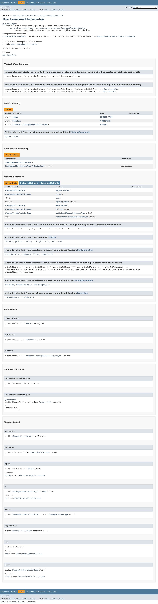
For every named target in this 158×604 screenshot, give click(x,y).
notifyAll (38, 242)
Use (27, 3)
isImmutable (47, 254)
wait (47, 242)
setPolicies (61, 217)
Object (66, 202)
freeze (36, 254)
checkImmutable (12, 297)
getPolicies (61, 205)
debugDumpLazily (24, 285)
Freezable (21, 36)
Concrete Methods (50, 183)
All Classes (5, 7)
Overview (5, 3)
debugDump (26, 254)
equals (59, 202)
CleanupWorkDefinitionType (35, 125)
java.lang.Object (9, 24)
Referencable (109, 91)
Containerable (9, 36)
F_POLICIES (105, 121)
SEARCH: (129, 7)
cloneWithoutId (12, 254)
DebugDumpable (104, 36)
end (57, 198)
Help (55, 3)
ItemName (16, 121)
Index (49, 3)
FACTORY (103, 125)
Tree (32, 3)
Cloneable (130, 36)
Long (61, 209)
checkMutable (27, 297)
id (57, 209)
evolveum (17, 601)
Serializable (118, 36)
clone (58, 194)
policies (60, 213)
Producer (16, 125)
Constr (25, 10)
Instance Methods (29, 183)
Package (13, 3)
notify (29, 242)
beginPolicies (62, 190)
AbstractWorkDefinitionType (24, 44)
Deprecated (41, 3)
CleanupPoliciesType (15, 190)
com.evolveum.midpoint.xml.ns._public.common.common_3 (37, 15)
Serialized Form (9, 55)
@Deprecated (10, 400)
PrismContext (38, 166)
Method (33, 10)
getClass (19, 242)
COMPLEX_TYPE (106, 117)
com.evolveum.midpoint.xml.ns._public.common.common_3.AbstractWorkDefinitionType (48, 28)
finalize (9, 242)
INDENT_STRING (11, 137)
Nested (12, 10)
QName (15, 117)
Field (18, 10)
